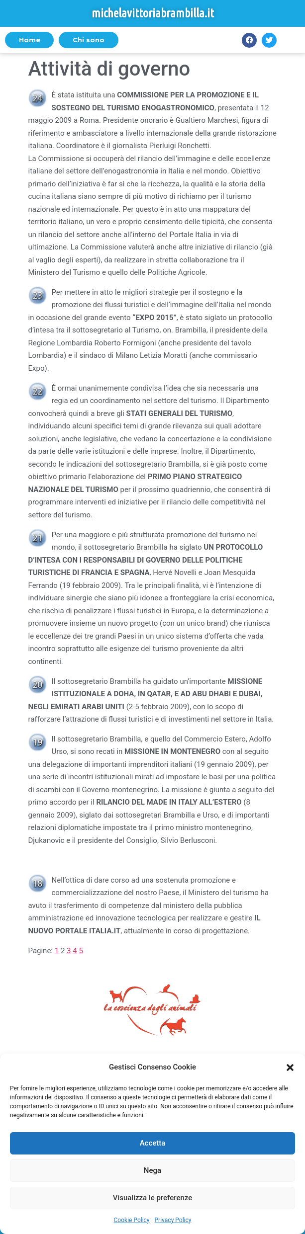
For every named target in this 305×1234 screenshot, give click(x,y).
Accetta (153, 1143)
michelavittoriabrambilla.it (153, 13)
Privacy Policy (173, 1220)
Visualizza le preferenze (153, 1197)
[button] (290, 1067)
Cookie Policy (132, 1220)
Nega (152, 1170)
